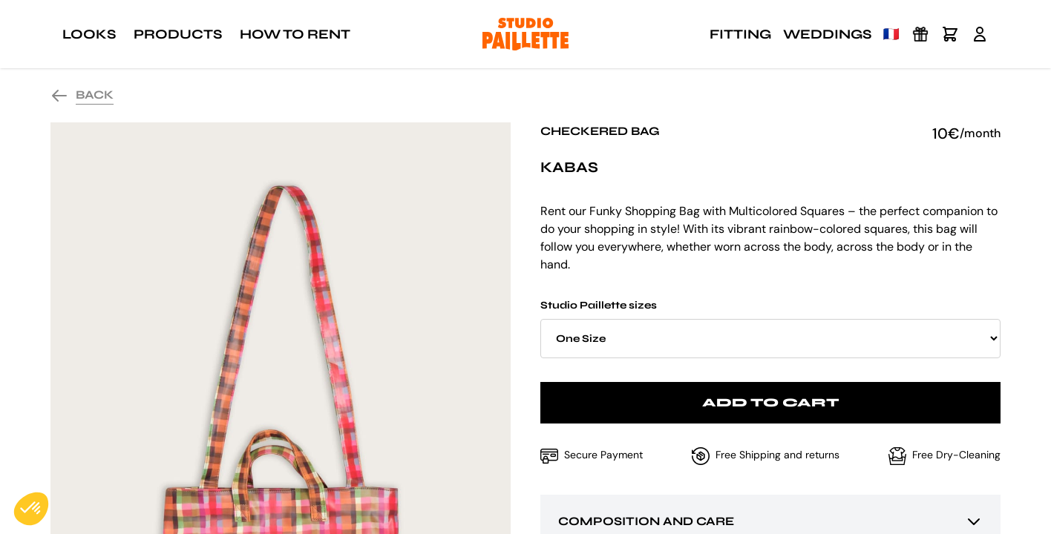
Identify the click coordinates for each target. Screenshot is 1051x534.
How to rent (295, 34)
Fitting (740, 34)
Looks (89, 34)
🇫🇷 (891, 34)
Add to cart (770, 402)
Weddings (827, 34)
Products (178, 34)
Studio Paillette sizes (770, 328)
